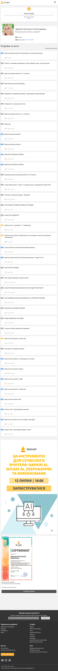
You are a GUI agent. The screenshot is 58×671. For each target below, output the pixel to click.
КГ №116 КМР (29, 40)
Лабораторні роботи (35, 632)
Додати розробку (29, 591)
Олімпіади (32, 638)
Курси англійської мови (36, 642)
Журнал (32, 626)
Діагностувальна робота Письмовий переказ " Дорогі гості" (24, 257)
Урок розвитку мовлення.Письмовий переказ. (20, 247)
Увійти (29, 18)
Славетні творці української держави (17, 328)
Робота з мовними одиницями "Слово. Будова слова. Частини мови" (27, 63)
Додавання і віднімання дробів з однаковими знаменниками (25, 93)
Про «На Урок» (5, 648)
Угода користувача (5, 668)
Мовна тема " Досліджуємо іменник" (17, 409)
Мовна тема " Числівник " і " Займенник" (18, 225)
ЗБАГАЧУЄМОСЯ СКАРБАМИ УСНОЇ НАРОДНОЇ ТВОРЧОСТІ (24, 288)
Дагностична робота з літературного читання (19, 359)
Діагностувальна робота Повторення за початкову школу (24, 53)
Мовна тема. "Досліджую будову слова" (18, 429)
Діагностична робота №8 (13, 399)
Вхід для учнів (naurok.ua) (37, 648)
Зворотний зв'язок (7, 654)
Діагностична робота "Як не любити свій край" (20, 419)
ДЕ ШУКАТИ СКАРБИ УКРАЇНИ (15, 308)
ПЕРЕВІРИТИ (45, 618)
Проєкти (32, 634)
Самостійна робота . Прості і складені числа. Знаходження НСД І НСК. (28, 185)
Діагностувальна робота (13, 134)
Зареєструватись (29, 13)
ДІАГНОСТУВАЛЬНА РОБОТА (14, 154)
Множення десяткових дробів (15, 83)
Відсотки (8, 124)
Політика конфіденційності (27, 668)
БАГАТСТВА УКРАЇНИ (12, 267)
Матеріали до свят (35, 650)
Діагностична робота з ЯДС (14, 379)
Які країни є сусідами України (14, 349)
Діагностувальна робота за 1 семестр (17, 73)
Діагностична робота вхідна (14, 369)
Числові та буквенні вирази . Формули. (17, 195)
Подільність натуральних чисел (15, 104)
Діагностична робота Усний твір (15, 338)
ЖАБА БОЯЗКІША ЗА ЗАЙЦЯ (14, 318)
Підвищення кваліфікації (7, 626)
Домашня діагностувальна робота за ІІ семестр (20, 175)
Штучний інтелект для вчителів (38, 640)
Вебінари (3, 628)
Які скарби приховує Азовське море (16, 278)
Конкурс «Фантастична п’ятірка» (38, 652)
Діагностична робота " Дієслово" (15, 389)
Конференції (4, 630)
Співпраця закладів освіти (8, 650)
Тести (31, 630)
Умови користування (16, 668)
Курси (2, 632)
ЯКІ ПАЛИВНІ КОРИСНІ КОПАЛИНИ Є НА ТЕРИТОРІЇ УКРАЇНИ (25, 298)
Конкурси (32, 636)
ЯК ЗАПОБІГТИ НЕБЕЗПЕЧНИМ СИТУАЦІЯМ (19, 205)
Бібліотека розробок (35, 628)
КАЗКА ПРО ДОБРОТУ (12, 215)
